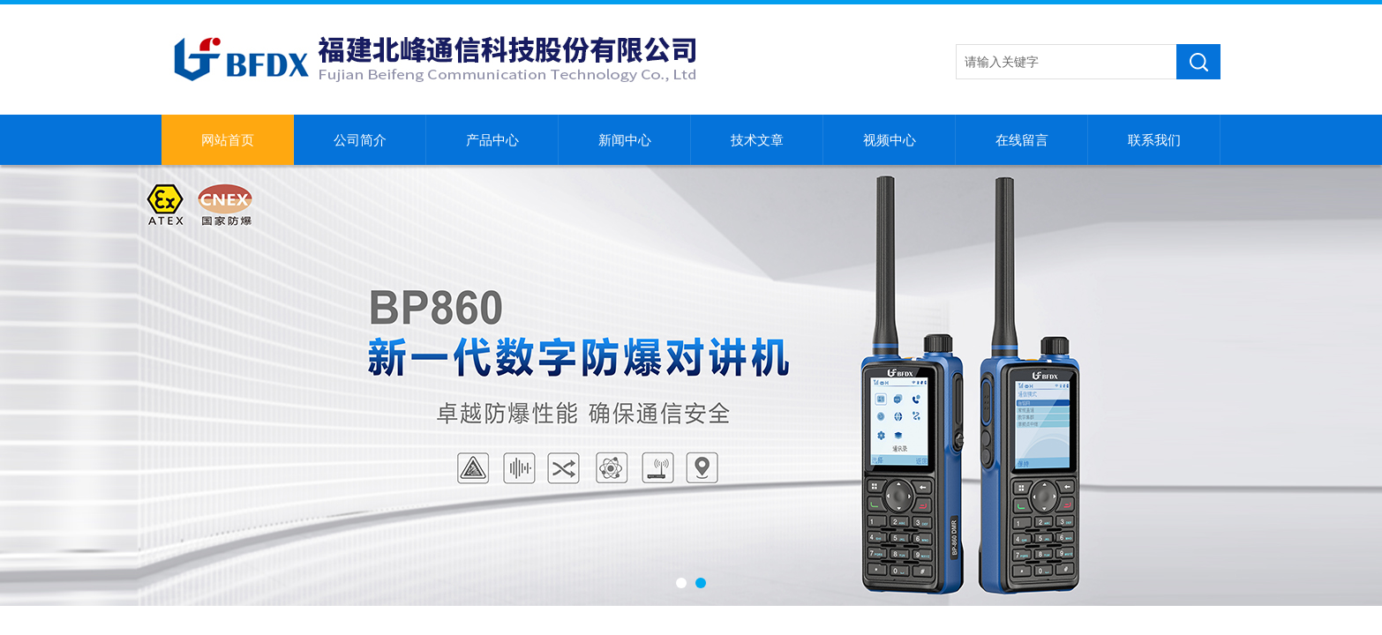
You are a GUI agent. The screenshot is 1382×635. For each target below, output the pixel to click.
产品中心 (492, 139)
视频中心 (889, 139)
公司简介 (360, 139)
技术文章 (757, 139)
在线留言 (1021, 139)
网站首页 (227, 139)
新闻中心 (624, 139)
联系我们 (1154, 139)
